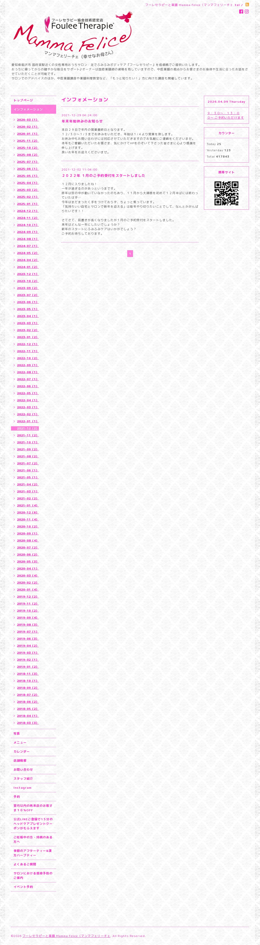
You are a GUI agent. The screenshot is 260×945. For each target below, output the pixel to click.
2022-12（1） (28, 344)
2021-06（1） (28, 470)
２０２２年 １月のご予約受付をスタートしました (104, 175)
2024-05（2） (28, 253)
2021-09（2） (28, 449)
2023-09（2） (28, 288)
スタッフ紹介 (23, 778)
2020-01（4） (28, 590)
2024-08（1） (28, 239)
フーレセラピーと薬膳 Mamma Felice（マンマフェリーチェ (66, 936)
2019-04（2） (28, 646)
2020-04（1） (28, 569)
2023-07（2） (28, 295)
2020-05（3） (28, 562)
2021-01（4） (28, 505)
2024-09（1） (28, 232)
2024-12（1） (28, 211)
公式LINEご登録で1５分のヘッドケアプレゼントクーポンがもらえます (33, 823)
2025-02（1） (28, 197)
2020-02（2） (28, 583)
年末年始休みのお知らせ (82, 121)
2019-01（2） (28, 667)
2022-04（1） (28, 400)
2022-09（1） (28, 365)
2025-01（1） (28, 204)
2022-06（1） (28, 386)
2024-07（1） (28, 246)
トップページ (23, 100)
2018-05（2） (28, 709)
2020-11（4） (28, 519)
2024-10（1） (28, 225)
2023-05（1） (28, 309)
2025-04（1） (28, 183)
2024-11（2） (28, 218)
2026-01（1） (28, 134)
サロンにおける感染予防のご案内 (33, 875)
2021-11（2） (28, 435)
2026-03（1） (28, 120)
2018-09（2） (28, 688)
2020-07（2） (28, 548)
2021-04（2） (28, 484)
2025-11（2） (28, 141)
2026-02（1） (28, 127)
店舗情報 (20, 760)
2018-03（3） (28, 723)
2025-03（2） (28, 190)
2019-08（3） (28, 625)
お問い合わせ (23, 769)
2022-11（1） (28, 351)
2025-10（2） (28, 148)
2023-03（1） (28, 323)
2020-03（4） (28, 576)
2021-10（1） (28, 442)
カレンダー (22, 751)
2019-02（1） (28, 660)
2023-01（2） (28, 337)
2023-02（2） (28, 330)
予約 (17, 796)
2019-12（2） (28, 597)
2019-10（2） (28, 611)
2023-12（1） (28, 274)
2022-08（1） (28, 372)
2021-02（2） (28, 498)
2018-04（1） (28, 716)
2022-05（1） (28, 393)
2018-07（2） (28, 695)
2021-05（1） (28, 477)
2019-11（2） (28, 604)
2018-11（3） (28, 674)
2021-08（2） (28, 456)
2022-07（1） (28, 379)
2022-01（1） (28, 421)
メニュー (20, 742)
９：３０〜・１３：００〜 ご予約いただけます (225, 115)
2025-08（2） (28, 155)
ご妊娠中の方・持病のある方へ (33, 839)
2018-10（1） (28, 681)
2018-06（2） (28, 702)
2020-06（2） (28, 555)
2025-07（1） (28, 162)
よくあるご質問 (25, 864)
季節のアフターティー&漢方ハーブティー (33, 853)
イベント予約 (23, 887)
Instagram (23, 787)
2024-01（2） (28, 267)
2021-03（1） (28, 491)
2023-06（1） (28, 302)
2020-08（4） (28, 540)
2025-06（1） (28, 169)
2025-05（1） (28, 176)
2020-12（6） (28, 512)
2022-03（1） (28, 407)
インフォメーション (28, 109)
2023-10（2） (28, 281)
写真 (17, 733)
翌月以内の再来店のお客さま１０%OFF (33, 807)
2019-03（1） (28, 653)
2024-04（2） (28, 260)
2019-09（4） (28, 618)
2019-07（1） (28, 632)
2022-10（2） (28, 358)
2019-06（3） (28, 639)
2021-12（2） (28, 428)
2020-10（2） (28, 526)
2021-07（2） (28, 463)
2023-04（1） (28, 316)
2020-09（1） (28, 533)
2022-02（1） (28, 414)
